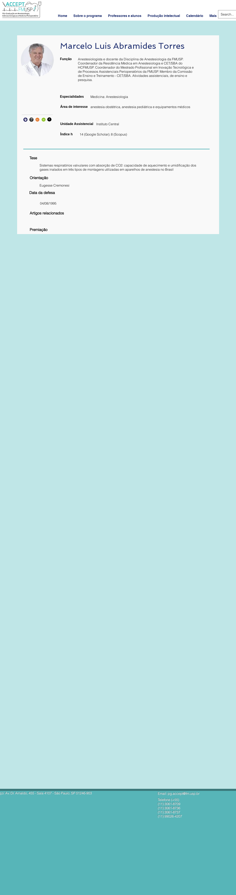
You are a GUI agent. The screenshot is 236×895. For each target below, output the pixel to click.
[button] (73, 185)
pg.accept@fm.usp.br (183, 793)
